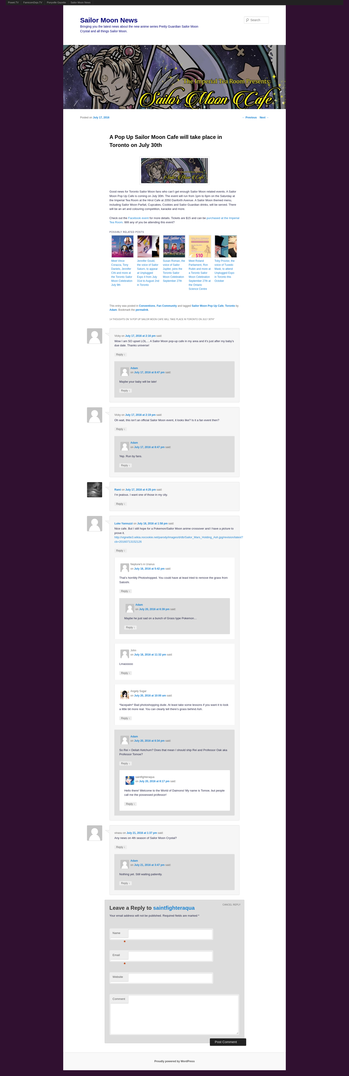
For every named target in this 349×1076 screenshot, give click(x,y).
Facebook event (138, 218)
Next (264, 117)
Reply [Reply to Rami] (120, 504)
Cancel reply (232, 904)
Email (119, 956)
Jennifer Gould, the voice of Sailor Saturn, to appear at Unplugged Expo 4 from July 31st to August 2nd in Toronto (148, 272)
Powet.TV (13, 2)
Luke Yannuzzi (123, 523)
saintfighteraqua (174, 908)
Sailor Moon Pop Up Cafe (207, 305)
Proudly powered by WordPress (174, 1061)
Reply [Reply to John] (125, 673)
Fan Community (167, 305)
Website (118, 977)
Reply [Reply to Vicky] (120, 354)
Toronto (230, 305)
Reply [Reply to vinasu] (120, 847)
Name (119, 934)
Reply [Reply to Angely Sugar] (125, 718)
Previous (249, 117)
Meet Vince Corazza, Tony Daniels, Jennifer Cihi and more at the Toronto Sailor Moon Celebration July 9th (121, 272)
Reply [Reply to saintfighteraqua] (130, 804)
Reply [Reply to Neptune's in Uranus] (125, 591)
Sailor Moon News (80, 2)
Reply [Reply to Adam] (125, 390)
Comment (119, 999)
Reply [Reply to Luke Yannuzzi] (120, 550)
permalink (142, 309)
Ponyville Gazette (56, 2)
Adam (113, 309)
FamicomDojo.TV (32, 2)
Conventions (147, 305)
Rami (117, 489)
